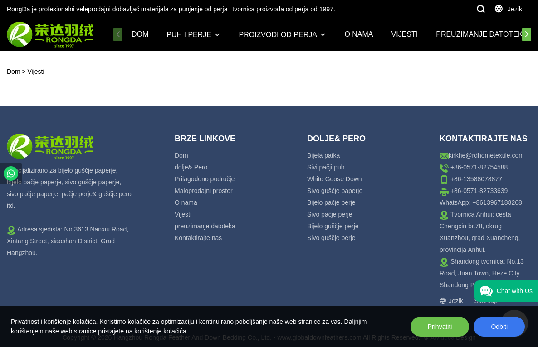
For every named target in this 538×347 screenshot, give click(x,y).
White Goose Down (334, 179)
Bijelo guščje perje (333, 226)
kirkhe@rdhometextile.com (486, 155)
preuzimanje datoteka (482, 34)
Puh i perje (188, 35)
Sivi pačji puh (326, 167)
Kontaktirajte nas (198, 237)
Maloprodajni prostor (204, 190)
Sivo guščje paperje (334, 190)
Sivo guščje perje (331, 237)
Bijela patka (323, 155)
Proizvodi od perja (278, 35)
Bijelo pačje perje (331, 202)
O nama (358, 34)
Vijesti (404, 34)
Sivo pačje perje (329, 214)
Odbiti (499, 326)
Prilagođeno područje (205, 179)
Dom (140, 34)
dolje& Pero (191, 167)
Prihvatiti (440, 326)
